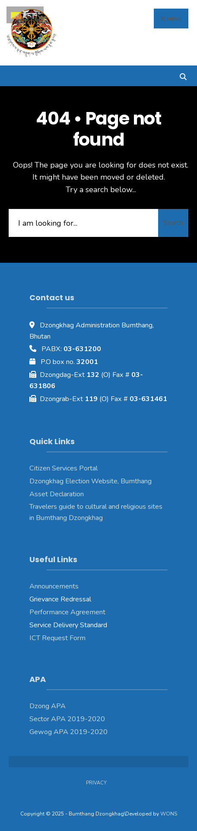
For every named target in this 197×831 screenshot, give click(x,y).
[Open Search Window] (183, 75)
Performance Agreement (67, 612)
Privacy (96, 783)
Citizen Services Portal (63, 468)
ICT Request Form (57, 638)
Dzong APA (47, 706)
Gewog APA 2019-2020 (68, 732)
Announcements (54, 586)
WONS (168, 813)
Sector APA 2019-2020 (67, 719)
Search (173, 222)
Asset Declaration (56, 494)
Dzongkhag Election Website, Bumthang (90, 481)
